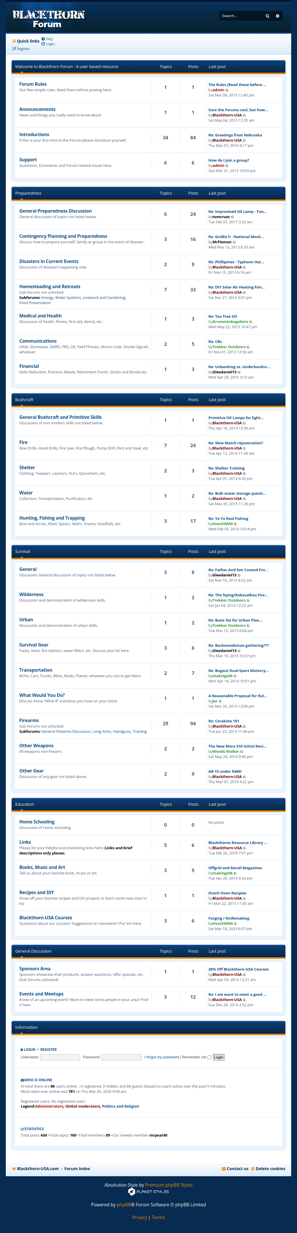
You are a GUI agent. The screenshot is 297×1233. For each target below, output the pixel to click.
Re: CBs (215, 341)
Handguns (122, 731)
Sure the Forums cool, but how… (238, 109)
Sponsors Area (34, 968)
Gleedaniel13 (225, 372)
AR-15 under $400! (225, 771)
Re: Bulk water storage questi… (237, 493)
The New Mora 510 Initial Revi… (238, 746)
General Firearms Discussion (66, 731)
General (27, 569)
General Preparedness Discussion (55, 211)
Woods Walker (226, 751)
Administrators (49, 1106)
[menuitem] (47, 38)
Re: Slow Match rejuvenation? (236, 442)
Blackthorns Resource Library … (238, 842)
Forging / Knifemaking (229, 918)
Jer (215, 701)
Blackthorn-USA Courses (45, 917)
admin (218, 89)
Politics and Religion (120, 1106)
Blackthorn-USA (227, 115)
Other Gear (31, 771)
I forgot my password (161, 1057)
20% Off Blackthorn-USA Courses (239, 969)
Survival (22, 551)
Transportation (35, 670)
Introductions (34, 134)
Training (139, 731)
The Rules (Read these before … (237, 84)
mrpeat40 (158, 1135)
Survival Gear (33, 645)
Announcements (37, 109)
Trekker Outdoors (229, 346)
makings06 (223, 675)
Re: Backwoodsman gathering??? (239, 645)
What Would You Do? (42, 695)
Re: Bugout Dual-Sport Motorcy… (239, 670)
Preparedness (28, 193)
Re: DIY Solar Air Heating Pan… (237, 287)
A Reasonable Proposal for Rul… (238, 695)
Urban (26, 619)
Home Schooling (36, 822)
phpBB (124, 1205)
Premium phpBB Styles (169, 1185)
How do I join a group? (229, 160)
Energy (47, 297)
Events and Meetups (41, 994)
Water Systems (68, 297)
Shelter (27, 467)
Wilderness (31, 594)
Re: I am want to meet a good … (238, 994)
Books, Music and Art (42, 867)
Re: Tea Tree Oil (223, 316)
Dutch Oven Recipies (228, 893)
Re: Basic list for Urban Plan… (235, 620)
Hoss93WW (223, 523)
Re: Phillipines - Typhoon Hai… (236, 261)
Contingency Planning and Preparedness (63, 236)
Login (29, 1049)
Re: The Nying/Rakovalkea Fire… (238, 595)
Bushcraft (24, 399)
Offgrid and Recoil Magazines (235, 867)
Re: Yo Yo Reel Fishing (228, 518)
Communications (37, 341)
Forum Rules (32, 84)
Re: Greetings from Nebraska (235, 135)
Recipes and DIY (36, 892)
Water (25, 492)
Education (24, 804)
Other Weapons (36, 745)
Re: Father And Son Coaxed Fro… (238, 569)
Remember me (196, 1057)
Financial (29, 366)
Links (25, 842)
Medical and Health (40, 316)
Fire (23, 442)
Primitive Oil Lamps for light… (236, 417)
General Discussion (33, 951)
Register (48, 1049)
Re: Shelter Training (227, 468)
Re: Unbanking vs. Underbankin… (239, 366)
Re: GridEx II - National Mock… (236, 236)
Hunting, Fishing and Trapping (51, 518)
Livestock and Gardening (104, 297)
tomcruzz (221, 216)
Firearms (29, 720)
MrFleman (222, 241)
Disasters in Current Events (48, 261)
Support (28, 159)
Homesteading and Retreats (49, 286)
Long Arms (102, 731)
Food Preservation (35, 302)
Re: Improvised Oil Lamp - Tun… (238, 211)
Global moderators (82, 1106)
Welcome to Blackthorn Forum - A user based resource (66, 66)
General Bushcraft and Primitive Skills (60, 417)
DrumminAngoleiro (230, 321)
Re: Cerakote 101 (224, 721)
